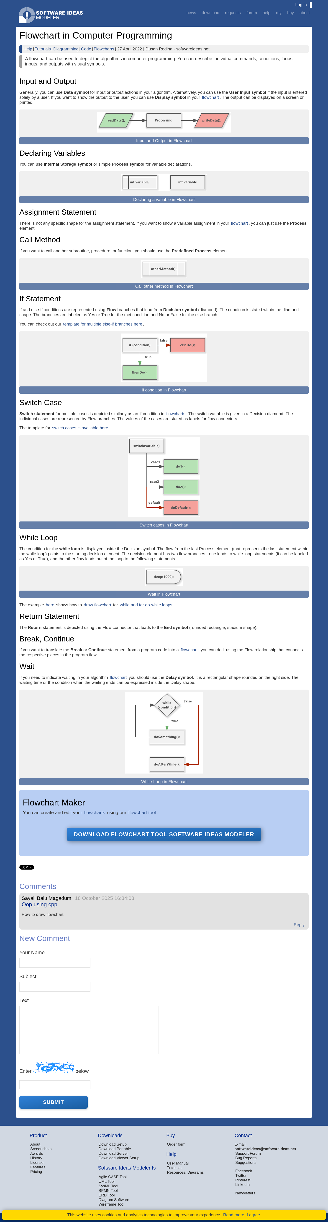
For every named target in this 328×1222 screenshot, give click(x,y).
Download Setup (113, 1144)
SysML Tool (108, 1186)
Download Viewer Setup (119, 1158)
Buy (290, 12)
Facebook (243, 1171)
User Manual (178, 1163)
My (279, 12)
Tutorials (43, 49)
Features (37, 1167)
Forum (251, 12)
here (50, 604)
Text (24, 1000)
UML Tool (107, 1181)
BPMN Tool (108, 1190)
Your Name (32, 952)
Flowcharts (104, 49)
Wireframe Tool (111, 1204)
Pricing (36, 1172)
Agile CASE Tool (113, 1177)
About (305, 12)
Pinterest (242, 1180)
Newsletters (245, 1193)
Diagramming (66, 49)
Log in (301, 4)
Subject (27, 976)
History (36, 1158)
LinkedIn (242, 1185)
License (37, 1162)
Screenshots (40, 1149)
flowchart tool (142, 812)
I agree (253, 1214)
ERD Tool (107, 1195)
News (191, 12)
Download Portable (115, 1149)
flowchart (210, 97)
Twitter (240, 1175)
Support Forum (248, 1153)
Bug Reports (245, 1158)
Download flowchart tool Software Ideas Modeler (164, 834)
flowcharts (175, 413)
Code (86, 49)
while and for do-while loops (146, 604)
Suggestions (245, 1162)
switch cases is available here (80, 427)
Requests (233, 12)
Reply (299, 924)
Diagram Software (114, 1200)
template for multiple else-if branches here (102, 324)
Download (210, 12)
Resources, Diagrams (185, 1172)
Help (266, 12)
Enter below (54, 1067)
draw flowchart (97, 604)
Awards (36, 1153)
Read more (233, 1214)
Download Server (113, 1153)
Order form (176, 1144)
